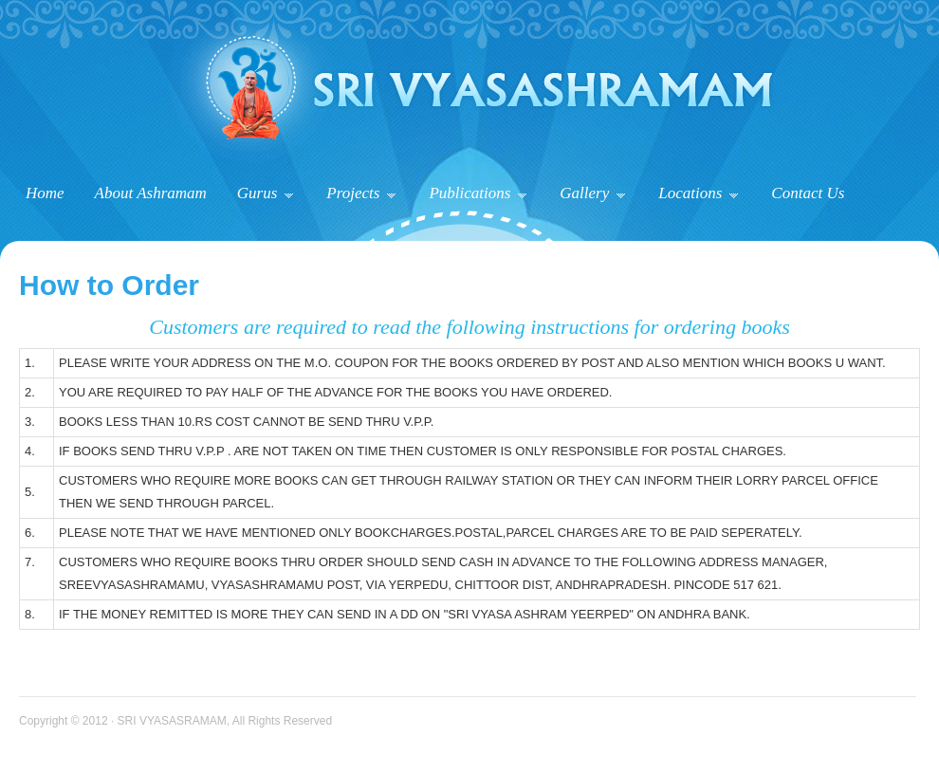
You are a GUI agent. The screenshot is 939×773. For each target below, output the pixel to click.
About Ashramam (151, 193)
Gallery (592, 193)
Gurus (265, 193)
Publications (477, 193)
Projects (361, 193)
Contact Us (807, 193)
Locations (698, 193)
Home (45, 193)
